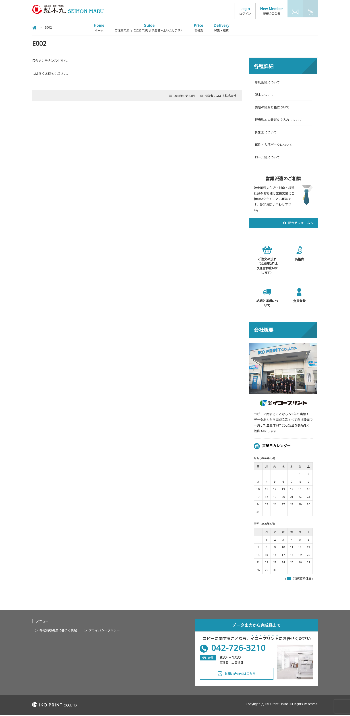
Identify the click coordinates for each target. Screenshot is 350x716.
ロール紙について (267, 158)
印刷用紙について (267, 83)
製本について (264, 95)
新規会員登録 (271, 11)
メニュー (42, 622)
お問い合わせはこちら (240, 675)
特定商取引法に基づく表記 (58, 631)
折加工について (266, 133)
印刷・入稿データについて (273, 145)
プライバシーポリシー (104, 631)
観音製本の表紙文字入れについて (278, 120)
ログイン (245, 11)
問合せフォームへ (300, 224)
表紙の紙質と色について (272, 108)
